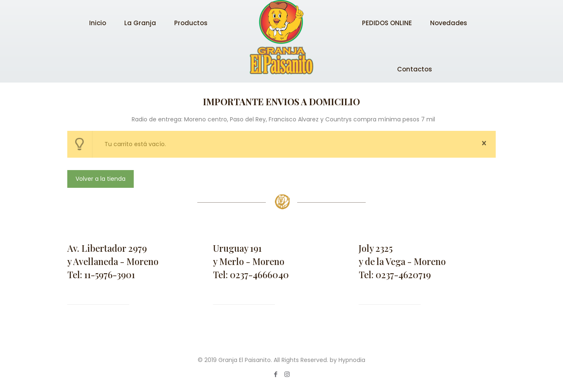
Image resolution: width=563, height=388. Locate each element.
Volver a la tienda (100, 179)
